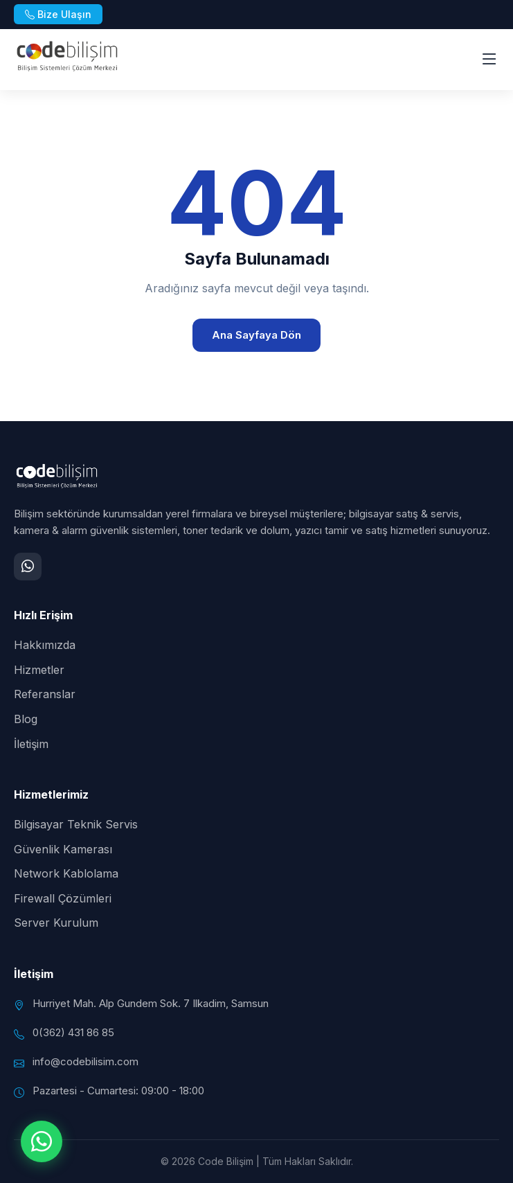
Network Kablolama (66, 873)
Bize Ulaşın (58, 14)
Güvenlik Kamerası (63, 849)
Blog (25, 719)
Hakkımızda (44, 645)
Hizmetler (39, 670)
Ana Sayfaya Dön (256, 334)
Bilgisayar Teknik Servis (76, 824)
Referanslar (44, 694)
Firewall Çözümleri (62, 898)
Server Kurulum (56, 923)
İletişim (31, 744)
